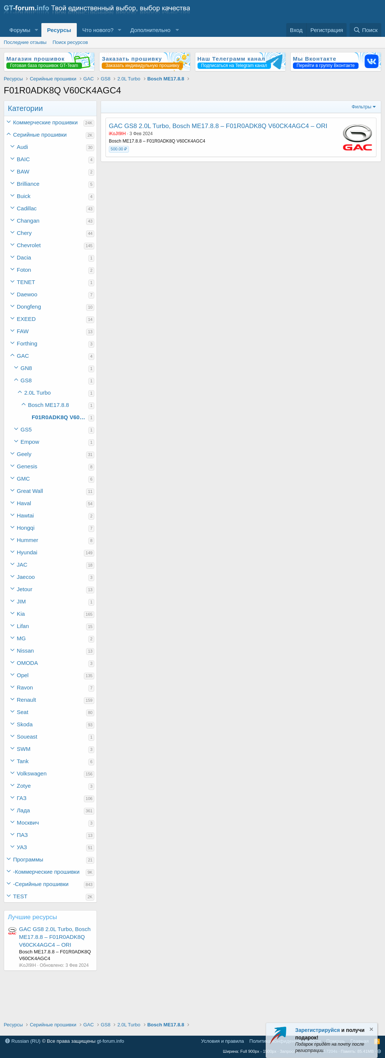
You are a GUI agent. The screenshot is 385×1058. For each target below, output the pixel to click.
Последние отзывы (25, 42)
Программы (28, 859)
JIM (21, 601)
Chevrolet (29, 245)
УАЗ (22, 847)
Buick (24, 196)
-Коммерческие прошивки (46, 872)
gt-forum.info (110, 1041)
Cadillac (27, 208)
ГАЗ (21, 798)
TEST (20, 896)
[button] (36, 30)
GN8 (26, 368)
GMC (23, 478)
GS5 (26, 429)
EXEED (26, 319)
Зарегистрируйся (317, 1030)
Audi (22, 147)
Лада (23, 810)
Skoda (25, 724)
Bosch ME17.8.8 (48, 405)
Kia (21, 614)
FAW (23, 331)
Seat (22, 712)
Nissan (25, 650)
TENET (26, 282)
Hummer (27, 540)
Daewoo (27, 294)
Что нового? (98, 30)
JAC (22, 564)
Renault (26, 700)
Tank (23, 761)
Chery (24, 233)
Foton (24, 270)
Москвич (28, 822)
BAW (23, 171)
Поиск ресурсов (70, 42)
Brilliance (28, 184)
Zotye (24, 786)
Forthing (27, 343)
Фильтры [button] (361, 106)
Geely (24, 454)
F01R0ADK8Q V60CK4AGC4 (60, 417)
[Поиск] (365, 30)
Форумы (19, 30)
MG (21, 638)
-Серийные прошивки (41, 884)
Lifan (23, 626)
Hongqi (26, 528)
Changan (28, 220)
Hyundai (27, 552)
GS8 (26, 380)
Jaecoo (26, 577)
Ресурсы (59, 30)
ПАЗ (22, 835)
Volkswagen (32, 773)
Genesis (27, 466)
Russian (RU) (23, 1041)
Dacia (24, 257)
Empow (29, 442)
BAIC (23, 159)
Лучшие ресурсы (32, 917)
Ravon (25, 687)
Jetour (24, 589)
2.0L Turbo (37, 392)
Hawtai (25, 515)
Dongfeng (29, 306)
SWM (24, 749)
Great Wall (30, 491)
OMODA (27, 663)
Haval (24, 503)
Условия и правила (222, 1041)
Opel (23, 675)
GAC (23, 356)
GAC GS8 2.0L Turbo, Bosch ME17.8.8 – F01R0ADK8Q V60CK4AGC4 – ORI (55, 937)
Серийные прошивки (40, 134)
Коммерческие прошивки (45, 122)
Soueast (27, 736)
